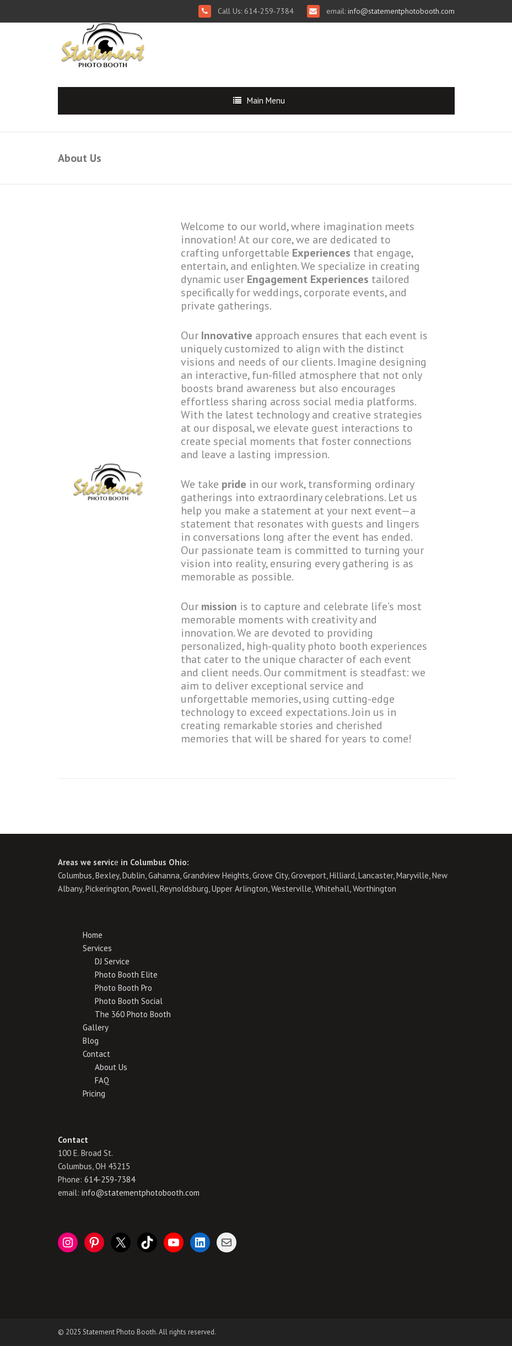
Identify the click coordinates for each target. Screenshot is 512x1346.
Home (93, 935)
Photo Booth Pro (123, 988)
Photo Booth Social (129, 1001)
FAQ (102, 1080)
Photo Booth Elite (126, 974)
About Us (111, 1067)
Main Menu (266, 100)
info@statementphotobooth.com (400, 11)
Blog (91, 1040)
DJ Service (112, 961)
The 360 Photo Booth (133, 1014)
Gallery (96, 1027)
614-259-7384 (109, 1179)
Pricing (94, 1093)
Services (97, 948)
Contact (96, 1054)
